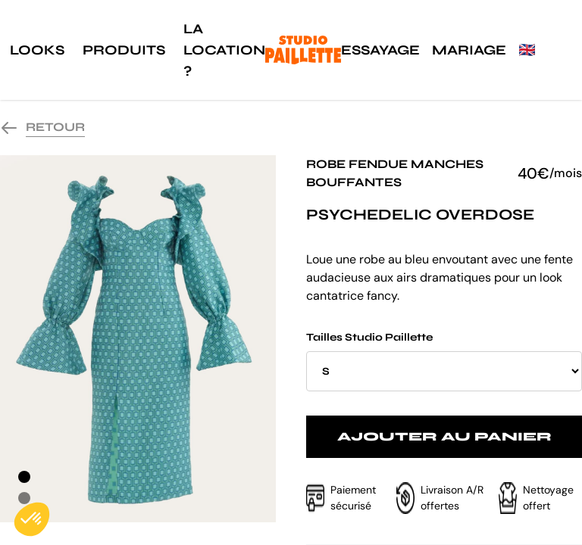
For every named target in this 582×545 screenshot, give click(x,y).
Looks (37, 50)
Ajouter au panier (444, 436)
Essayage (380, 50)
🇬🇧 (526, 50)
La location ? (224, 49)
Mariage (469, 50)
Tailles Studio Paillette (444, 361)
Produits (124, 50)
